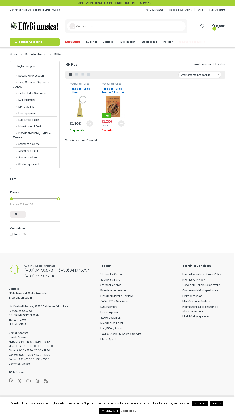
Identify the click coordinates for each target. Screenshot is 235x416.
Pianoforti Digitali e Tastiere (116, 295)
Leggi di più (129, 411)
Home (13, 54)
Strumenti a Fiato (25, 150)
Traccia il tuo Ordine (180, 9)
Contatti (108, 41)
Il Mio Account (217, 9)
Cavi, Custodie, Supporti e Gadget (31, 84)
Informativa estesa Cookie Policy (201, 274)
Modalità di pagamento (196, 316)
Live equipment (109, 312)
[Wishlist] (202, 26)
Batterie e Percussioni (28, 75)
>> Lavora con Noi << (192, 41)
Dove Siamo (154, 9)
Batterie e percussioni (113, 290)
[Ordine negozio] (199, 75)
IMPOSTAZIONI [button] (110, 410)
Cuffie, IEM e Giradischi (29, 93)
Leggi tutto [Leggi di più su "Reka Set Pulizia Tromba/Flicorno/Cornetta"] (121, 123)
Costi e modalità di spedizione (200, 290)
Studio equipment (110, 317)
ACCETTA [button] (200, 403)
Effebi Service (17, 372)
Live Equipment (24, 113)
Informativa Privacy (193, 279)
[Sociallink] (11, 380)
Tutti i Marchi (127, 41)
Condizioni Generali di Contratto (201, 284)
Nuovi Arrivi (72, 41)
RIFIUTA (217, 403)
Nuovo (18, 234)
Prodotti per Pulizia (79, 83)
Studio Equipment (26, 164)
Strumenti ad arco (26, 157)
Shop (200, 9)
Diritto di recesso (192, 295)
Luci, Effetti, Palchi (26, 119)
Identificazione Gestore (196, 301)
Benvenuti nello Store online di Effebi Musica (35, 9)
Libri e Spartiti (23, 106)
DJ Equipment (24, 99)
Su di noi (91, 41)
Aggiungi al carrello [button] (89, 123)
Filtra (18, 214)
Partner (168, 41)
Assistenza (149, 41)
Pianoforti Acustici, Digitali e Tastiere (32, 135)
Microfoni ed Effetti (27, 126)
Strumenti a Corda (26, 144)
